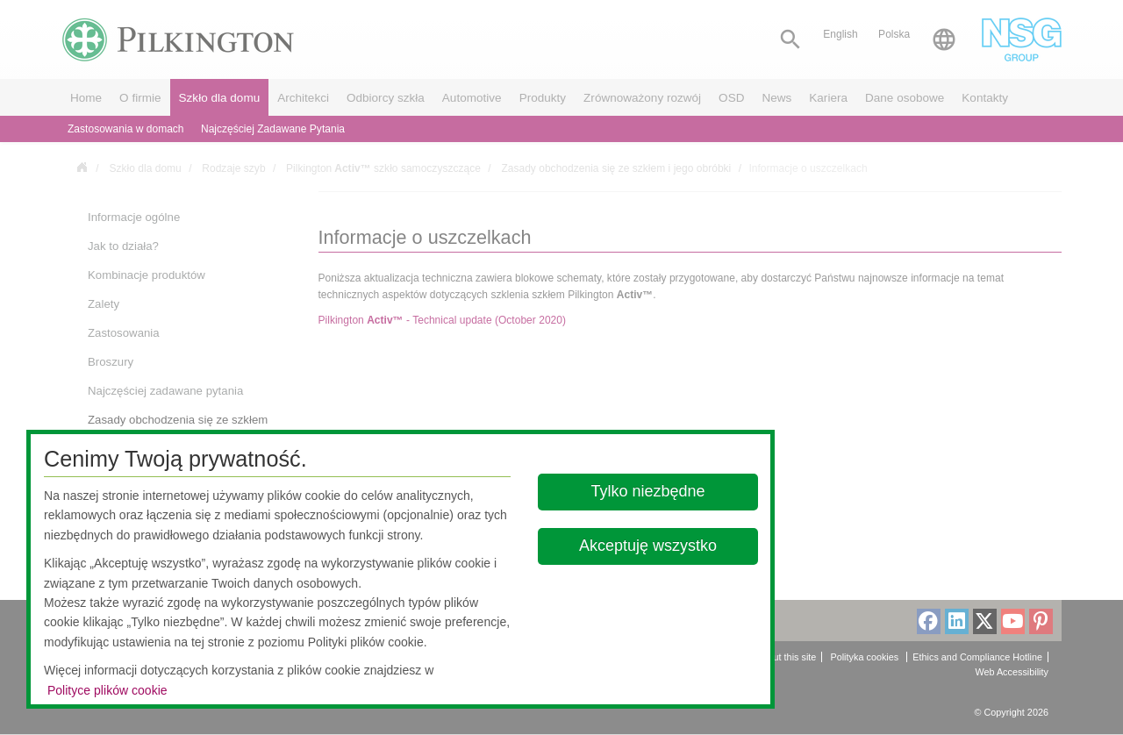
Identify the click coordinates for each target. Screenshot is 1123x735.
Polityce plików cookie (107, 690)
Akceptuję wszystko (648, 545)
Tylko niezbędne (648, 491)
